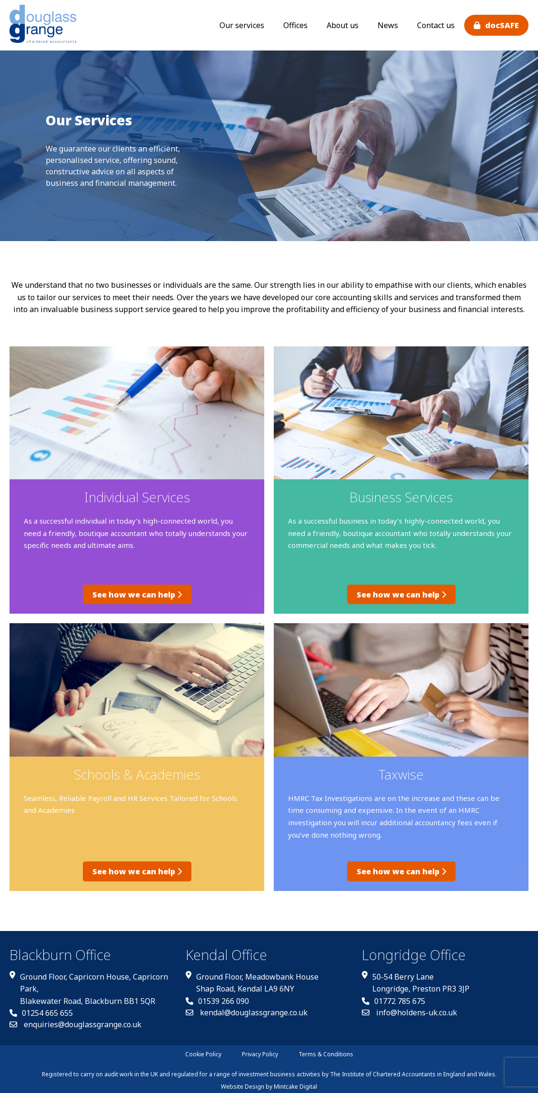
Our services (241, 25)
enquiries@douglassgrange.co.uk (75, 1019)
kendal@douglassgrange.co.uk (247, 1007)
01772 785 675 (393, 996)
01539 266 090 (217, 996)
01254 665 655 (41, 1008)
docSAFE (502, 25)
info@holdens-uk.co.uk (409, 1007)
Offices (295, 25)
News (388, 25)
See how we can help (137, 592)
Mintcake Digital (295, 1082)
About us (343, 25)
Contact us (436, 25)
